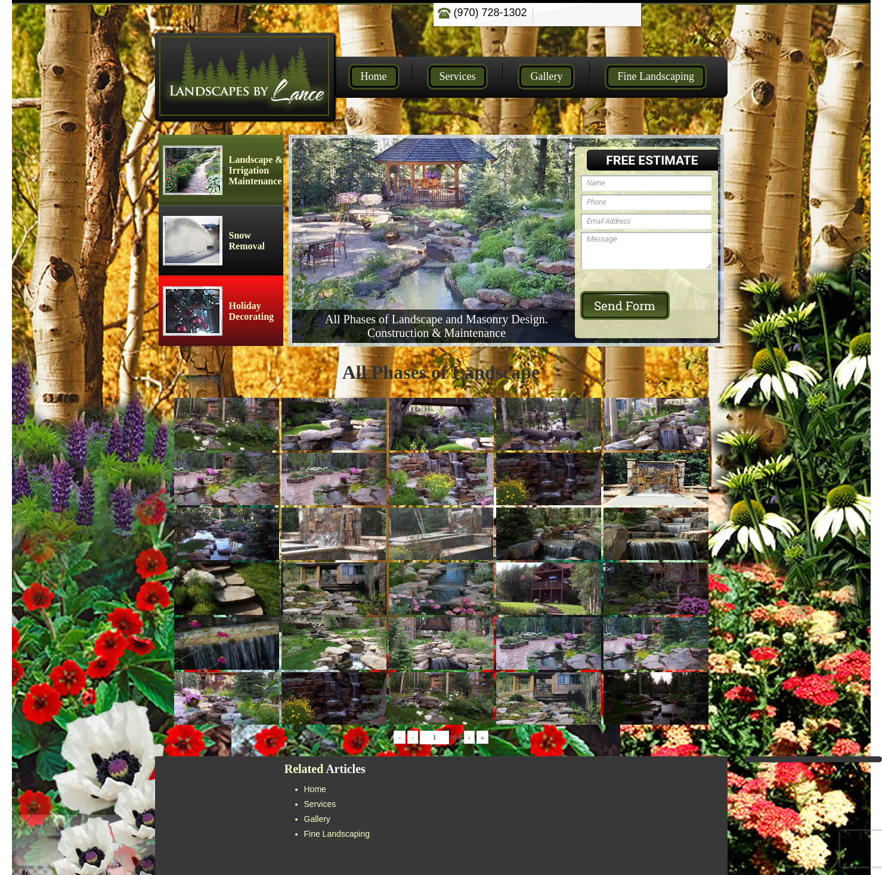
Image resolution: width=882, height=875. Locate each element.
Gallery (546, 76)
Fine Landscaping (655, 76)
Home (374, 76)
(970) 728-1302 (482, 12)
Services (458, 76)
